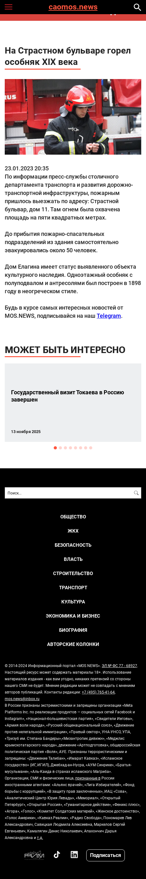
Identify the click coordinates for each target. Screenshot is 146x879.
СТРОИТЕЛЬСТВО (73, 573)
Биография (73, 630)
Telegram (109, 315)
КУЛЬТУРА (73, 601)
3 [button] (65, 447)
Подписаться (105, 855)
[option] (73, 402)
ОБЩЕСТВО (73, 516)
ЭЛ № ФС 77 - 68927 (119, 665)
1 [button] (55, 447)
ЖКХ (73, 530)
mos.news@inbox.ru (22, 698)
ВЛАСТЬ (73, 559)
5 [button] (75, 447)
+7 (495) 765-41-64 (98, 691)
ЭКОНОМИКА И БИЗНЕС (73, 616)
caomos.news (73, 7)
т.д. (40, 837)
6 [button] (80, 447)
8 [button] (90, 447)
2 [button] (60, 447)
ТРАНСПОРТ (73, 587)
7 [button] (85, 447)
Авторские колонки (73, 644)
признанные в (87, 777)
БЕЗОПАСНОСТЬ (73, 545)
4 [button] (70, 447)
